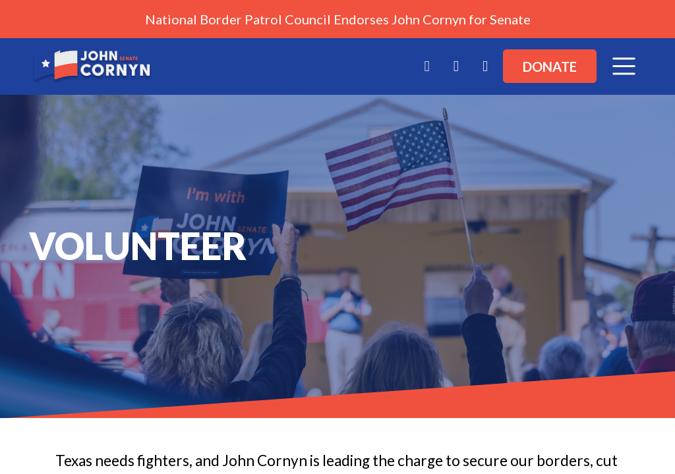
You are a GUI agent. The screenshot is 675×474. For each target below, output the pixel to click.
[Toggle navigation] (624, 66)
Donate (550, 66)
